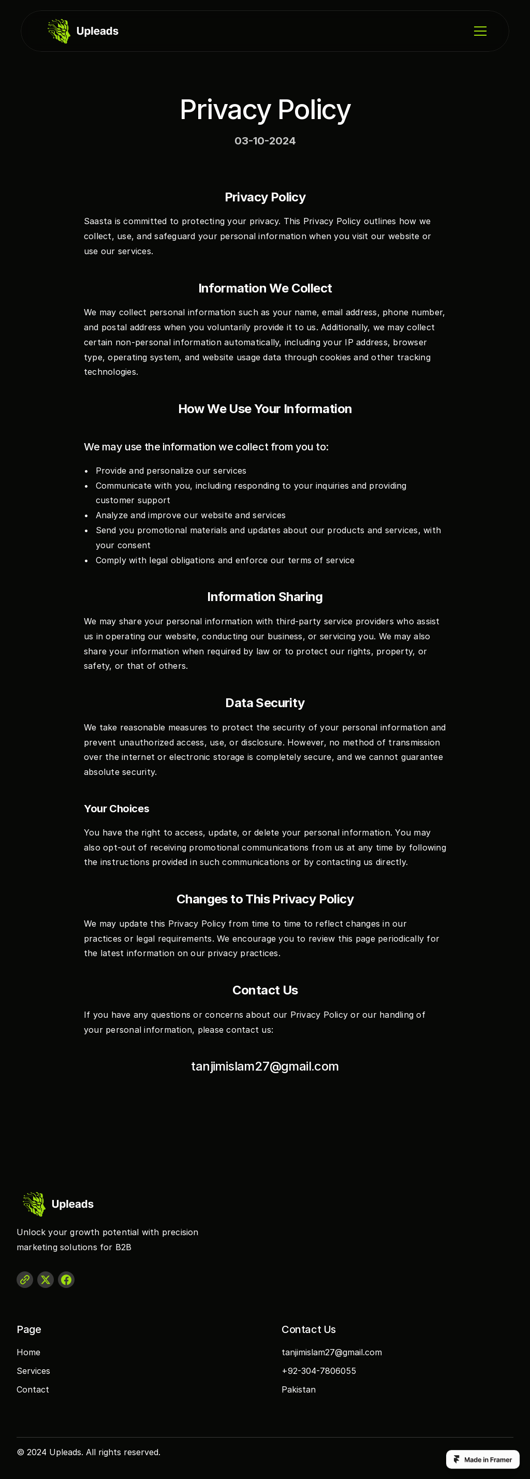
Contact (33, 1389)
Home (28, 1352)
